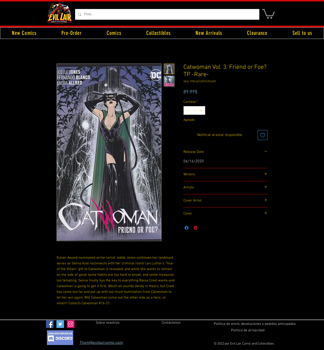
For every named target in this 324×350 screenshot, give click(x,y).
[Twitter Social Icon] (60, 324)
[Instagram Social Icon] (70, 324)
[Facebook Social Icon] (50, 324)
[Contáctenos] (171, 322)
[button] (268, 13)
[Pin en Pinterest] (195, 228)
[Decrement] (187, 110)
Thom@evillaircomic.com (101, 343)
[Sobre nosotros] (107, 322)
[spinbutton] (194, 110)
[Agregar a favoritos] (263, 135)
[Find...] (166, 14)
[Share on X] (204, 228)
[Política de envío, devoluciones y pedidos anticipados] (255, 324)
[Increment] (202, 110)
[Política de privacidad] (248, 330)
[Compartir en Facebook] (186, 228)
